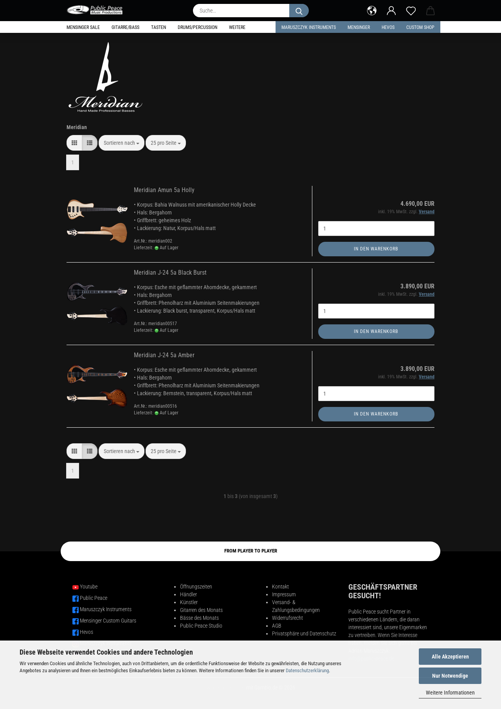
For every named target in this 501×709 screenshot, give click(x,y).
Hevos (86, 632)
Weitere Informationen (450, 692)
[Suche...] (299, 10)
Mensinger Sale (83, 27)
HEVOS (388, 27)
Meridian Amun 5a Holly (164, 190)
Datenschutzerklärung (307, 670)
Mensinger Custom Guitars (108, 620)
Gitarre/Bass (125, 27)
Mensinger (359, 27)
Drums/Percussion (197, 27)
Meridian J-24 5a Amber (164, 355)
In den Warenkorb (376, 249)
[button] (372, 10)
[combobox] (121, 143)
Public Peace (93, 598)
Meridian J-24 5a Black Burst (170, 272)
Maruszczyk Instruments (308, 27)
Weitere (237, 27)
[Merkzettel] (411, 10)
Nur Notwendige (450, 676)
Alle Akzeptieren (450, 656)
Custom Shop (420, 27)
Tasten (158, 27)
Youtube (88, 586)
